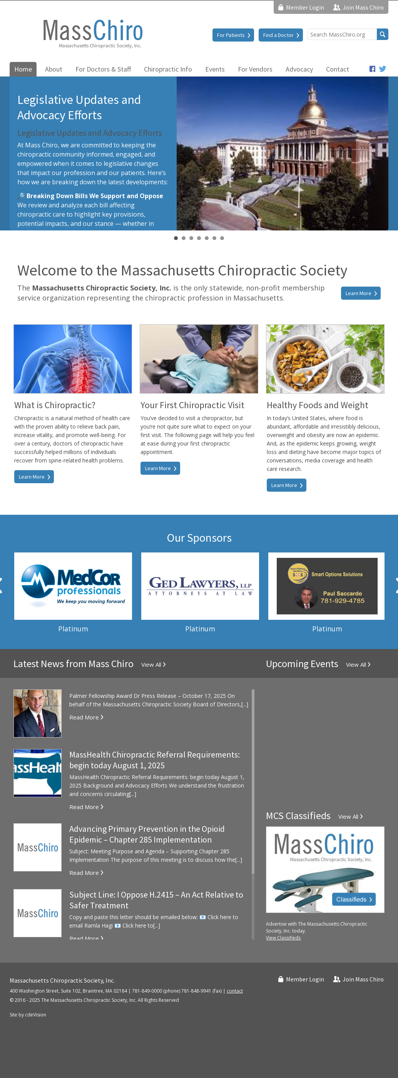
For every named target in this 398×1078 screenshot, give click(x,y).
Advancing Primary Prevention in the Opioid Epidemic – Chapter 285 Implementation (147, 834)
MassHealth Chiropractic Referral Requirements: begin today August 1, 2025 (154, 760)
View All (151, 664)
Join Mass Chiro (363, 7)
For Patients (231, 35)
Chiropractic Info (168, 69)
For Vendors (255, 69)
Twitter (382, 69)
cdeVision (35, 1014)
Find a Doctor (278, 35)
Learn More (358, 293)
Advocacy (299, 69)
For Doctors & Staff (103, 69)
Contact (337, 69)
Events (215, 69)
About (53, 69)
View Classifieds (283, 937)
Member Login (305, 7)
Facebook (372, 69)
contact (235, 991)
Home (23, 69)
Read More (84, 717)
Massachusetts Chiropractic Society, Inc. (92, 33)
